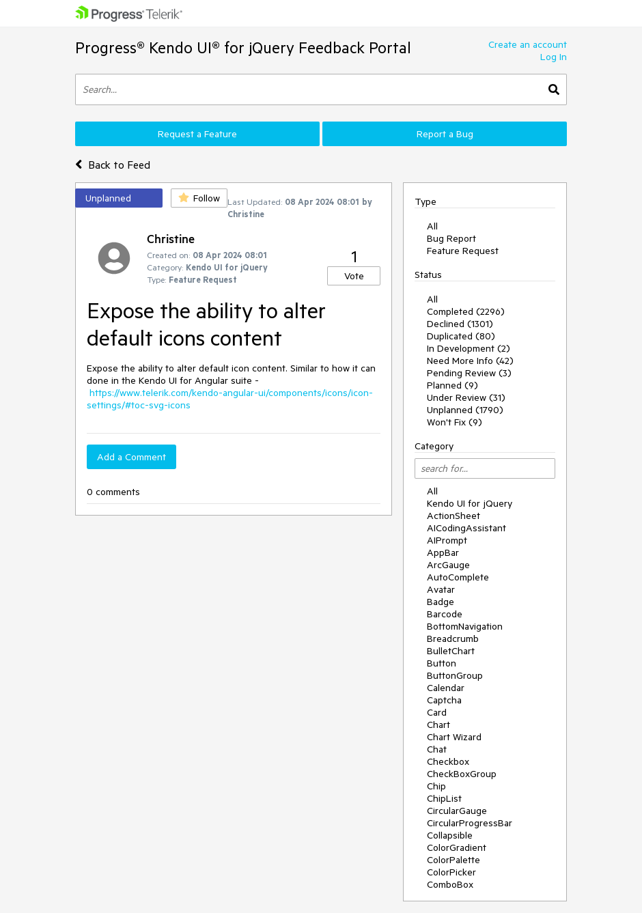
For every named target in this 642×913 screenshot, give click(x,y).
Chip (436, 786)
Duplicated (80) (461, 336)
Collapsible (450, 835)
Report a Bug (445, 134)
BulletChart (451, 651)
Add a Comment (131, 457)
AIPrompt (447, 540)
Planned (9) (452, 385)
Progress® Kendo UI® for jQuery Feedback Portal (243, 47)
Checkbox (448, 761)
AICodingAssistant (466, 528)
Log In (553, 57)
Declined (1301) (460, 324)
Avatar (441, 589)
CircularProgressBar (469, 823)
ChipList (444, 798)
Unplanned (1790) (465, 410)
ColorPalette (453, 860)
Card (437, 712)
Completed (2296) (466, 311)
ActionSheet (453, 515)
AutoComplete (458, 577)
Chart (438, 724)
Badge (440, 601)
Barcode (444, 614)
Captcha (444, 700)
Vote (354, 276)
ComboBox (450, 884)
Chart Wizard (454, 737)
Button (441, 663)
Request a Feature (197, 134)
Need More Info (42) (470, 360)
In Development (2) (468, 348)
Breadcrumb (453, 638)
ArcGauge (448, 565)
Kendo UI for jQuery (469, 503)
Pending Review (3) (469, 373)
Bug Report (451, 238)
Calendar (445, 688)
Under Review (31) (466, 397)
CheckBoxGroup (462, 774)
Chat (437, 749)
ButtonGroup (455, 675)
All (432, 226)
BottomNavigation (465, 626)
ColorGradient (456, 847)
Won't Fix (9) (454, 422)
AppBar (443, 552)
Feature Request (463, 250)
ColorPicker (451, 872)
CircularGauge (457, 810)
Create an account (527, 44)
